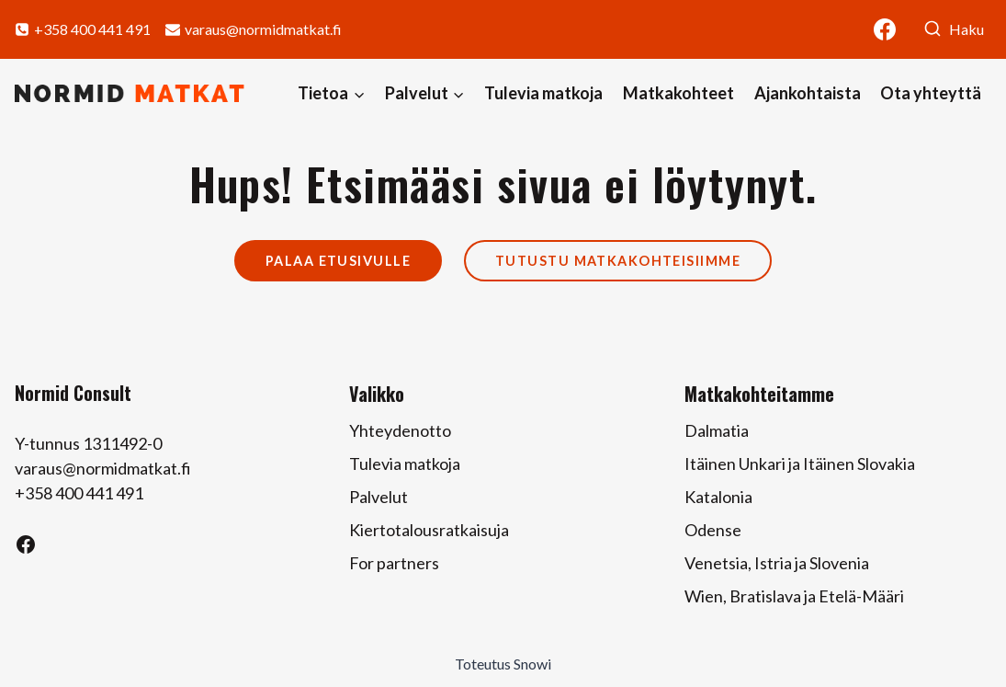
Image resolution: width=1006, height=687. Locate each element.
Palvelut (378, 497)
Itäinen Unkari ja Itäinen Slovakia (799, 463)
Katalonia (718, 497)
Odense (712, 530)
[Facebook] (885, 29)
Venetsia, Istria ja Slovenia (776, 563)
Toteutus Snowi (503, 663)
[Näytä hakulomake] (953, 29)
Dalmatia (716, 430)
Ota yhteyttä (930, 93)
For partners (394, 563)
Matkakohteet (678, 93)
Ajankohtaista (807, 93)
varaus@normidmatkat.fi (103, 468)
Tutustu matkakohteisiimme (617, 261)
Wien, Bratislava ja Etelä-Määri (794, 596)
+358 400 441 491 (79, 493)
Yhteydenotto (400, 430)
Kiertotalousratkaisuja (429, 530)
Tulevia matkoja (543, 93)
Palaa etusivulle (338, 261)
